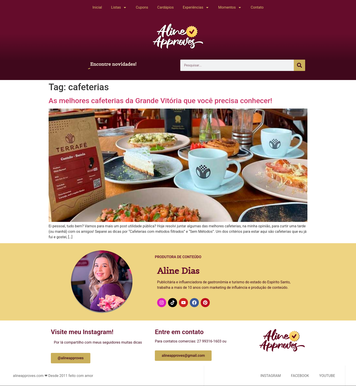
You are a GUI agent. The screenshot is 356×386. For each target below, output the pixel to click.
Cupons (142, 7)
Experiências (196, 7)
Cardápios (165, 7)
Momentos (230, 7)
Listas (119, 7)
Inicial (97, 7)
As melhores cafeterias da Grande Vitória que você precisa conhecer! (160, 100)
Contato (257, 7)
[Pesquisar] (299, 65)
